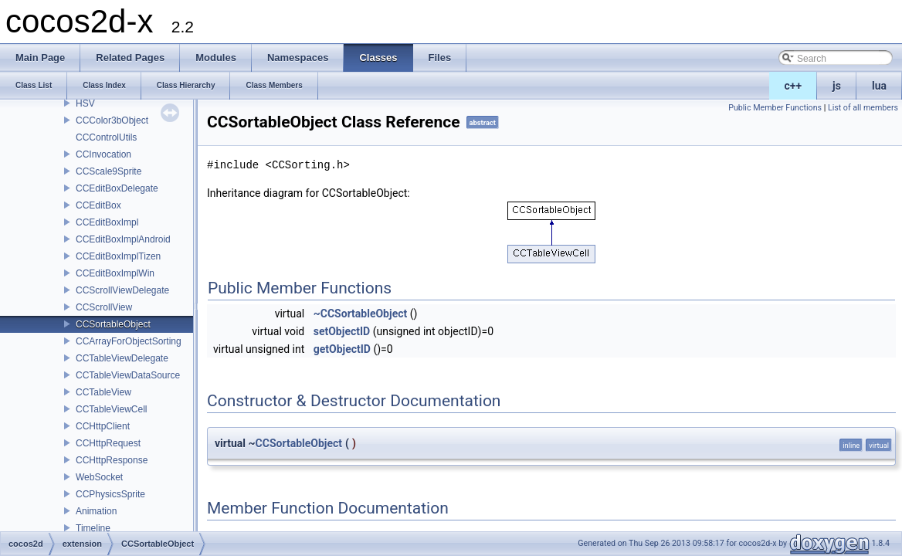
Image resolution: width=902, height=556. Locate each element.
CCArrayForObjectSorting (128, 341)
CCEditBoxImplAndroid (123, 239)
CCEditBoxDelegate (117, 188)
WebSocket (99, 477)
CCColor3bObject (112, 120)
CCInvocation (103, 154)
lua (879, 86)
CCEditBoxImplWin (115, 273)
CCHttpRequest (108, 443)
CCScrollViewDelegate (122, 290)
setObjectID (342, 331)
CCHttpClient (103, 426)
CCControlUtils (106, 137)
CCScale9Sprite (108, 171)
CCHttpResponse (112, 460)
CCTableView (103, 392)
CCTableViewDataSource (128, 375)
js (836, 86)
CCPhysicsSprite (110, 494)
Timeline (93, 528)
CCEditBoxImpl (107, 222)
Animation (96, 511)
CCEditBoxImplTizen (118, 256)
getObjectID (342, 349)
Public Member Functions (775, 108)
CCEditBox (98, 205)
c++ (793, 86)
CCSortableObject (113, 324)
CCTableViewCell (111, 409)
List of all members (863, 108)
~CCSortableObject (361, 313)
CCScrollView (104, 307)
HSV (85, 103)
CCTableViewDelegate (122, 358)
